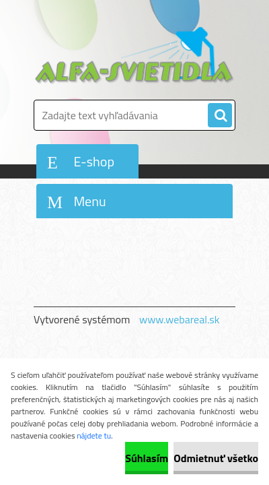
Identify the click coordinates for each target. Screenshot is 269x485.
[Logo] (134, 55)
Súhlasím (146, 458)
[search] (220, 116)
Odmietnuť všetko (216, 458)
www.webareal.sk (179, 319)
